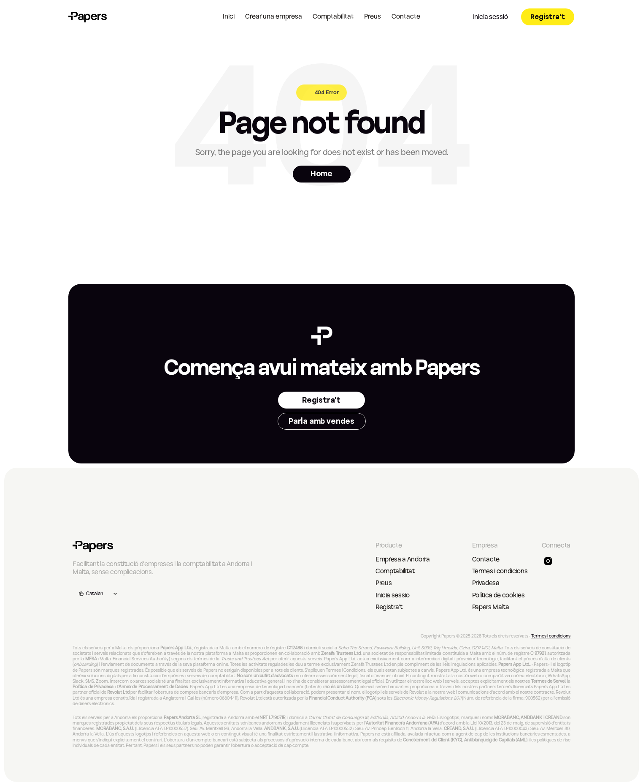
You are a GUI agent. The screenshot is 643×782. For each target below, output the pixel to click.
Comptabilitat (333, 16)
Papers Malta (490, 607)
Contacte (406, 16)
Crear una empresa (273, 16)
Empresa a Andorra (403, 559)
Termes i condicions (500, 571)
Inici (229, 16)
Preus (372, 16)
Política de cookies (498, 595)
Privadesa (486, 583)
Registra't (389, 607)
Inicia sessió (393, 595)
